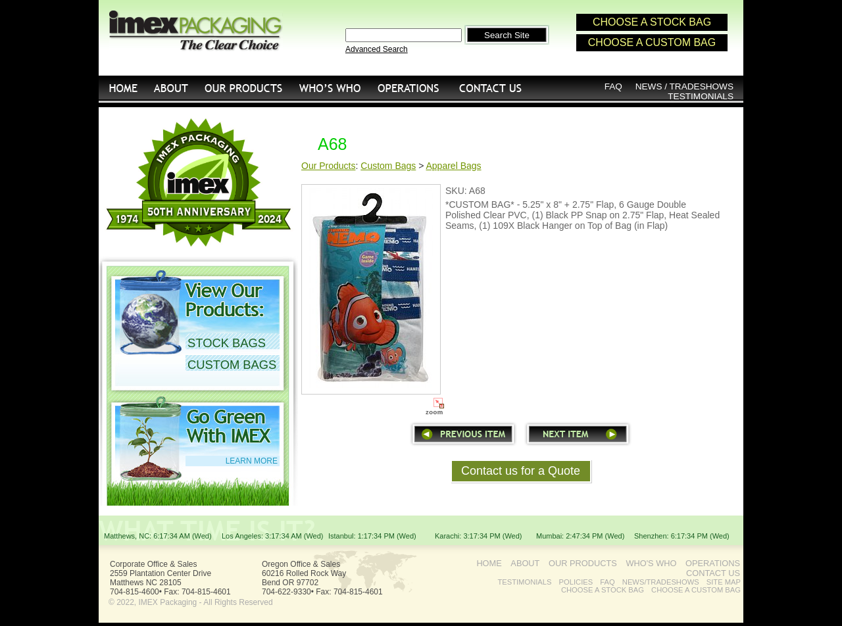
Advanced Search (376, 49)
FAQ (613, 86)
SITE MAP (723, 582)
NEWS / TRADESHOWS (684, 86)
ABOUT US (171, 88)
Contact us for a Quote (520, 470)
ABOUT (524, 563)
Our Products (328, 165)
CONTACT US (491, 88)
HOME (122, 88)
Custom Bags (388, 165)
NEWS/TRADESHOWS (660, 582)
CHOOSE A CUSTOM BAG (652, 42)
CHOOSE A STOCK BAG (652, 22)
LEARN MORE (252, 461)
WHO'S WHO (330, 88)
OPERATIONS (408, 88)
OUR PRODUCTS (244, 88)
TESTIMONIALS (700, 96)
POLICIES (576, 582)
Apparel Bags (454, 165)
